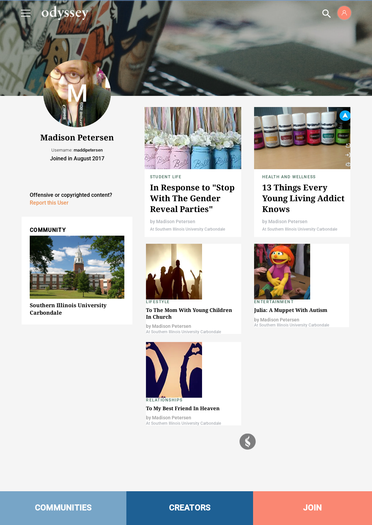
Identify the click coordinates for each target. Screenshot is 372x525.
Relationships (164, 400)
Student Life (165, 177)
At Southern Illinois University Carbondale (187, 229)
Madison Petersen (175, 221)
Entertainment (274, 301)
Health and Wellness (289, 177)
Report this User (49, 203)
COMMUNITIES (63, 508)
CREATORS (190, 508)
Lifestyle (158, 301)
